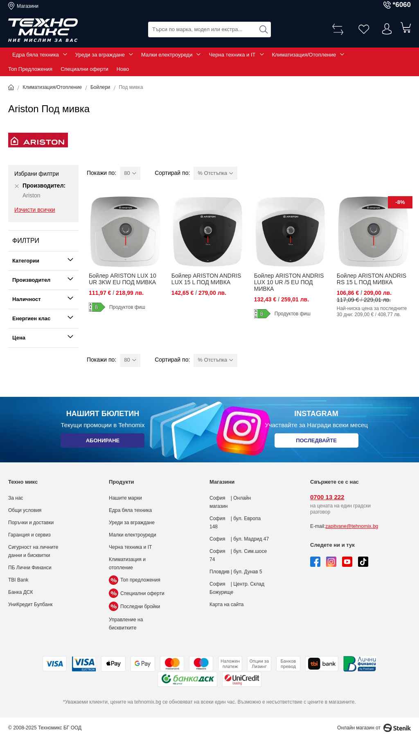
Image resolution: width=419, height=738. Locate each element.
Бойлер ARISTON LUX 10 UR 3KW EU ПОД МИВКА (122, 278)
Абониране (102, 442)
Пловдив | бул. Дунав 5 (236, 572)
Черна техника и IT (232, 55)
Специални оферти (84, 69)
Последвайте (316, 442)
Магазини (27, 6)
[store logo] (43, 30)
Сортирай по (171, 173)
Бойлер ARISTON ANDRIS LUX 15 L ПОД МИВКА (206, 278)
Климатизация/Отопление (304, 55)
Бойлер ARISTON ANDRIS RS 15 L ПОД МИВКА (371, 278)
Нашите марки (125, 498)
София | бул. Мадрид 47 (239, 539)
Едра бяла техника (35, 55)
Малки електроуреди (166, 55)
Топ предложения (134, 580)
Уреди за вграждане (100, 55)
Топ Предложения (30, 69)
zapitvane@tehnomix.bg (351, 526)
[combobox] (209, 29)
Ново (123, 69)
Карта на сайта (227, 604)
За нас (15, 498)
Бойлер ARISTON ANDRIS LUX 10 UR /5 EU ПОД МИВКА (289, 282)
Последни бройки (134, 606)
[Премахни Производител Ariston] (16, 185)
